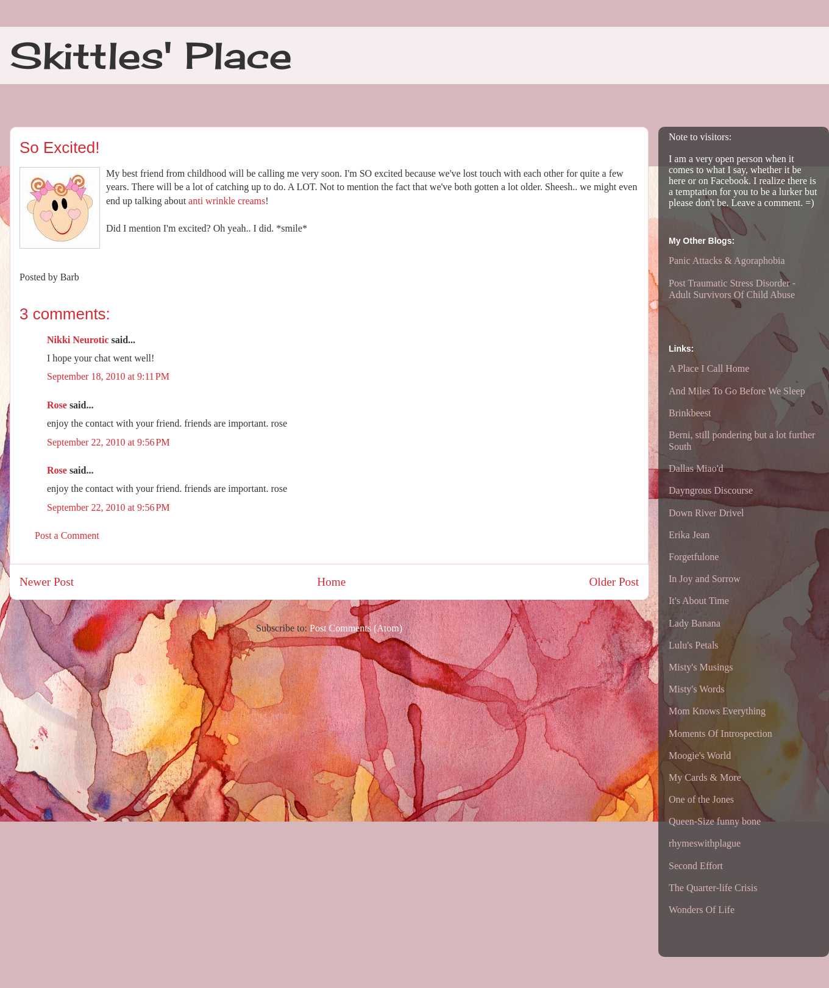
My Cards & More (705, 777)
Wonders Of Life (702, 909)
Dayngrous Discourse (711, 490)
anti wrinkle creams (226, 201)
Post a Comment (67, 535)
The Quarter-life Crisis (713, 888)
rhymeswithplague (705, 843)
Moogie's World (700, 755)
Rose (57, 405)
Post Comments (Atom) (356, 628)
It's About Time (699, 600)
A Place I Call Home (709, 368)
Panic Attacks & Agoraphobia (727, 260)
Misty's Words (697, 689)
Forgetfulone (694, 557)
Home (331, 581)
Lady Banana (694, 623)
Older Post (614, 581)
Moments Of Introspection (720, 733)
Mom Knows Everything (717, 711)
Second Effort (696, 866)
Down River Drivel (706, 513)
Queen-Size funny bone (715, 821)
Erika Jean (689, 535)
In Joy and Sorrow (705, 579)
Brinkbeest (690, 413)
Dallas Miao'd (696, 468)
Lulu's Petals (694, 645)
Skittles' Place (151, 55)
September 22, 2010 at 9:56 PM (108, 442)
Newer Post (47, 581)
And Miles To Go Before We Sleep (737, 391)
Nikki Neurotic (78, 340)
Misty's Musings (701, 667)
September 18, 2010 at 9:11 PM (108, 376)
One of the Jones (701, 799)
